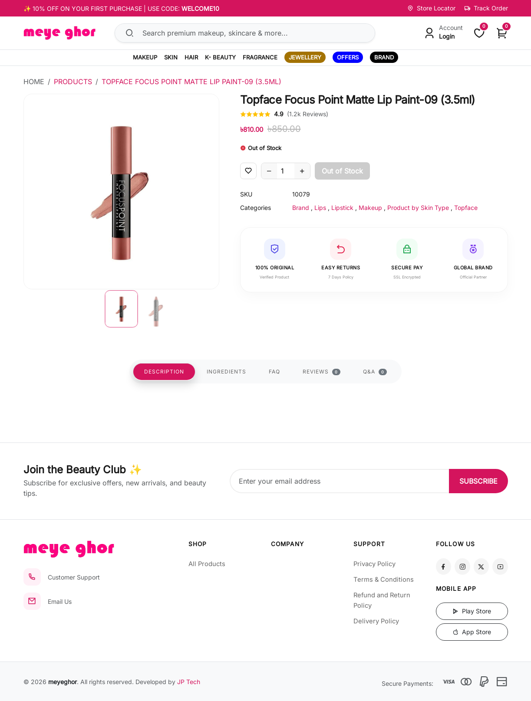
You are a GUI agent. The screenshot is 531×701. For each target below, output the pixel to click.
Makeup (370, 207)
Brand (300, 207)
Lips (320, 207)
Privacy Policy (374, 564)
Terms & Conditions (383, 579)
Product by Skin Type (418, 207)
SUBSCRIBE (478, 481)
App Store (471, 631)
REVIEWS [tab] (321, 371)
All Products (206, 564)
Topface (466, 207)
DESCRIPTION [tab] (164, 371)
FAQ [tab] (274, 371)
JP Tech (188, 681)
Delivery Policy (376, 621)
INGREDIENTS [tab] (226, 371)
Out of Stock (342, 171)
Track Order (486, 8)
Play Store (471, 611)
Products (73, 81)
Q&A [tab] (375, 371)
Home (33, 81)
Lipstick (342, 207)
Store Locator (431, 8)
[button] (121, 308)
